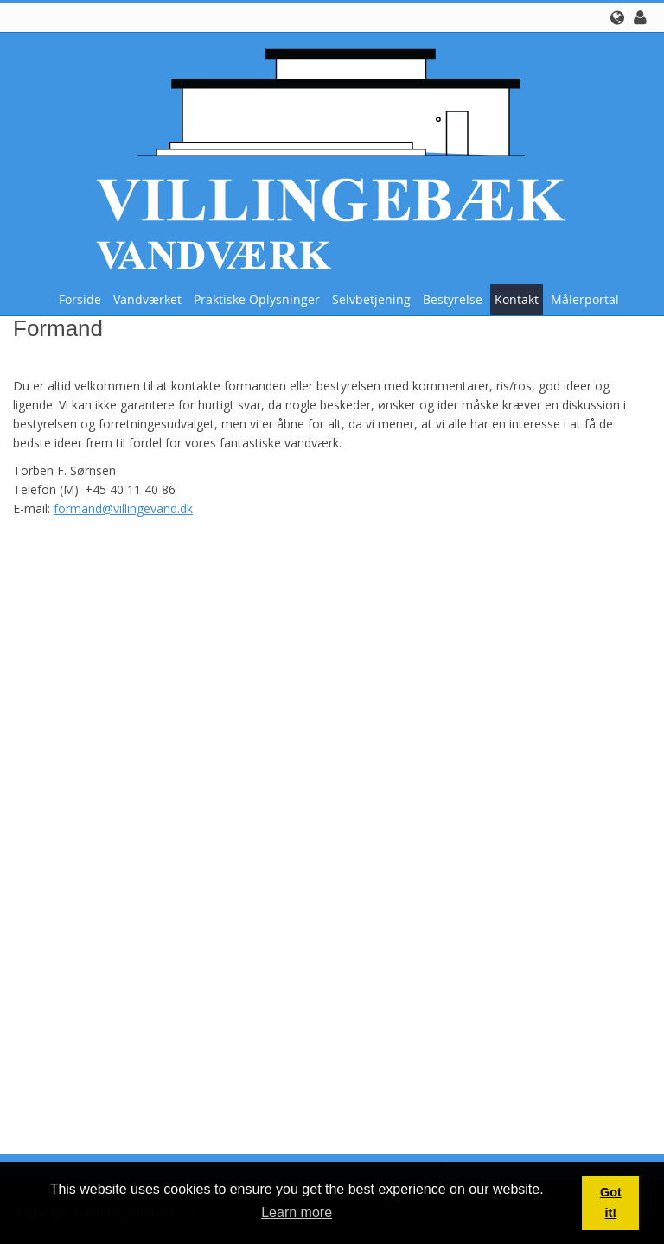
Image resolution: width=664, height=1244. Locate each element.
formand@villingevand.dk (123, 508)
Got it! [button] (611, 1202)
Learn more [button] (296, 1212)
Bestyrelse (452, 299)
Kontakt (517, 299)
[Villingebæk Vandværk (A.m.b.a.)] (326, 157)
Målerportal (585, 299)
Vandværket (147, 299)
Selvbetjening (371, 299)
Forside (80, 299)
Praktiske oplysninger (257, 299)
